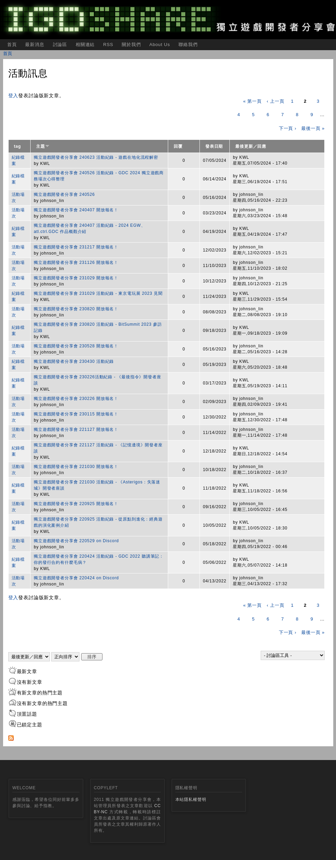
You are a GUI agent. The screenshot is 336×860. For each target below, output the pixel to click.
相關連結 (85, 44)
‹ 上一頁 (275, 101)
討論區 (60, 44)
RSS (108, 44)
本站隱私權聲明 (190, 799)
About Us (159, 44)
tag (17, 146)
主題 (43, 146)
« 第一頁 (252, 101)
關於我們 (131, 44)
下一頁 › (287, 128)
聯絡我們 (187, 44)
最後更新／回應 (250, 146)
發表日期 (214, 146)
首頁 (12, 44)
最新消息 (34, 44)
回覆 (178, 146)
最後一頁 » (313, 128)
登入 (13, 95)
